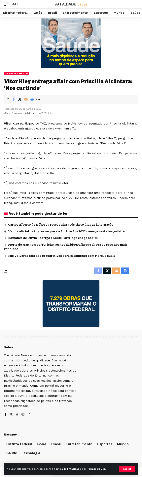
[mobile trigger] (7, 4)
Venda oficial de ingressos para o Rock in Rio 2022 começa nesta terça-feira (66, 231)
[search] (135, 4)
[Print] (32, 99)
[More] (38, 99)
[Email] (26, 99)
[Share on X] (19, 99)
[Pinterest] (23, 414)
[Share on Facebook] (13, 99)
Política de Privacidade (67, 469)
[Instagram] (17, 414)
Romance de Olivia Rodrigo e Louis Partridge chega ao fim (53, 238)
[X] (11, 414)
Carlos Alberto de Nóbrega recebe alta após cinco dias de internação (60, 224)
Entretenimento (16, 73)
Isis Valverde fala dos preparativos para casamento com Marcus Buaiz (62, 256)
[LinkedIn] (29, 414)
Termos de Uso (96, 469)
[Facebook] (5, 414)
